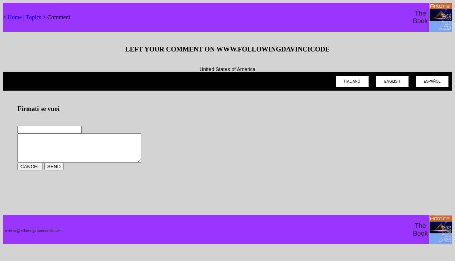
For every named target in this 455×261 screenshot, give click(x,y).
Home (15, 17)
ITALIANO (352, 81)
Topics (33, 17)
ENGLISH (392, 81)
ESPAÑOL (432, 81)
